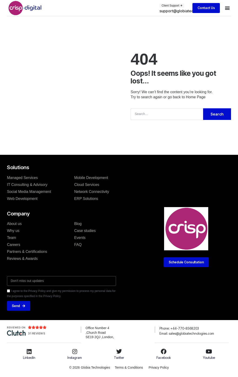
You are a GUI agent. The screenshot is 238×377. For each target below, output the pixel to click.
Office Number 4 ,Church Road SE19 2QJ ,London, (100, 332)
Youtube (209, 358)
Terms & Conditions (129, 367)
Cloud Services (86, 184)
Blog (78, 224)
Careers (13, 245)
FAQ (78, 245)
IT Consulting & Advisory (27, 184)
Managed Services (22, 177)
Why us (13, 231)
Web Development (22, 198)
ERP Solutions (86, 198)
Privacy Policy (159, 367)
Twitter (119, 358)
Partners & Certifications (27, 252)
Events (80, 238)
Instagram (74, 358)
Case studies (85, 231)
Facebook (163, 358)
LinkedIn (29, 358)
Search (217, 114)
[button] (189, 11)
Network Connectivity (91, 191)
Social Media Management (29, 191)
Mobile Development (91, 177)
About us (14, 224)
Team (11, 238)
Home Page (196, 97)
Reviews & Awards (22, 259)
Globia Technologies (95, 367)
